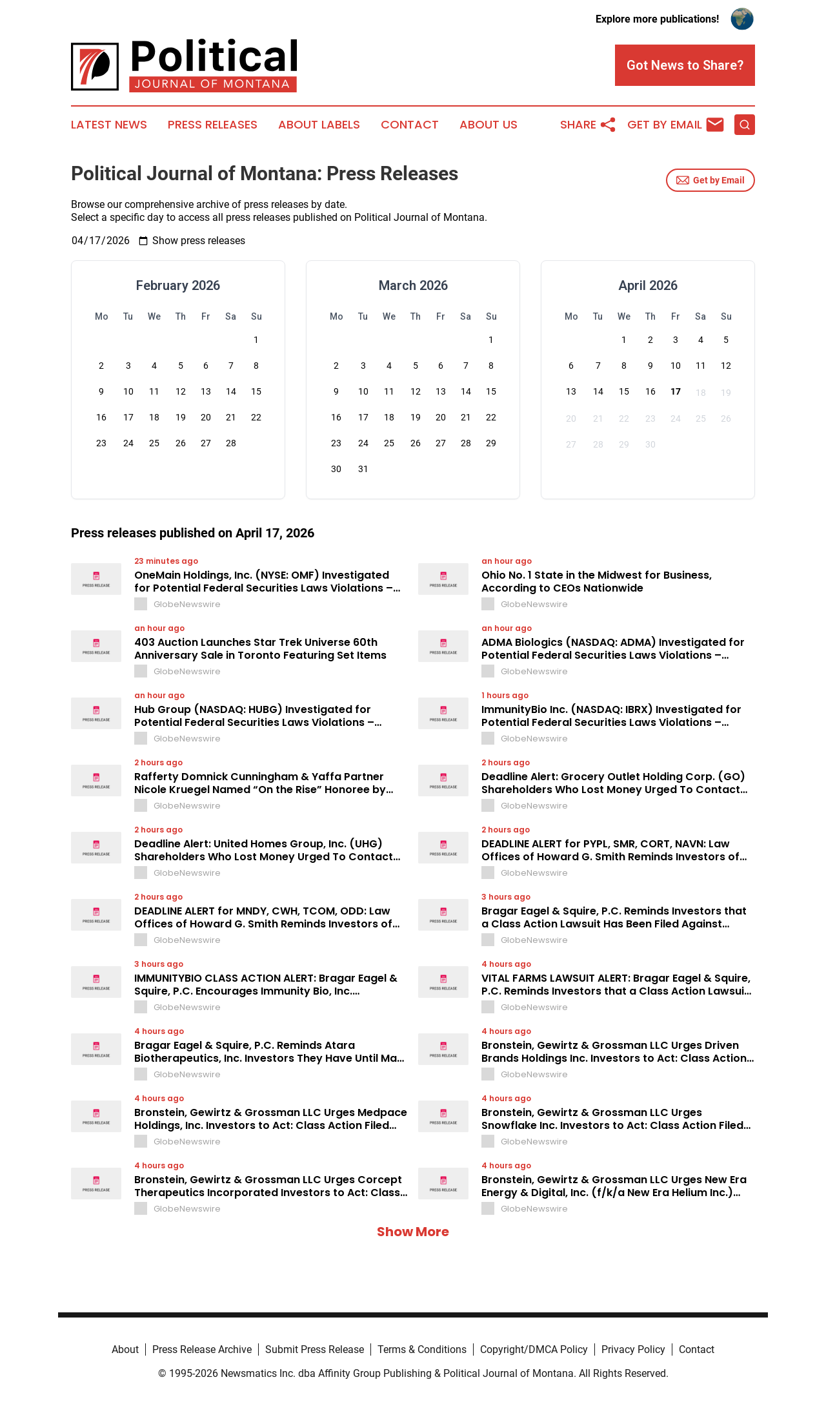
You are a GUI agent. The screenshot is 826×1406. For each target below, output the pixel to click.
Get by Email (710, 180)
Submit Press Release (314, 1349)
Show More (413, 1232)
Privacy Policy (633, 1349)
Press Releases (212, 125)
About (125, 1349)
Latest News (109, 125)
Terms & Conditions (422, 1349)
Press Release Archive (202, 1349)
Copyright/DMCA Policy (534, 1349)
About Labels (319, 125)
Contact (410, 125)
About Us (488, 125)
